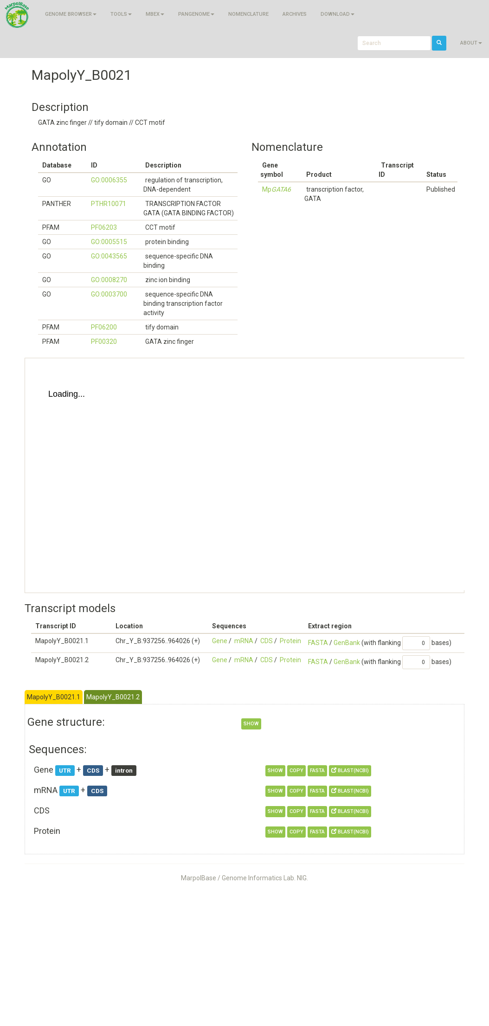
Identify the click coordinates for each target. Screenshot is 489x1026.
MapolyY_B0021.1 (53, 697)
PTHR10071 (108, 203)
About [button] (471, 43)
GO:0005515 (109, 241)
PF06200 (104, 327)
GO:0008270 (109, 280)
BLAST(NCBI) (350, 771)
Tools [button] (121, 14)
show (251, 724)
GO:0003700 (109, 294)
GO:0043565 (109, 256)
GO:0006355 (109, 180)
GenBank (347, 642)
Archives (295, 14)
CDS (266, 641)
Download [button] (337, 14)
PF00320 (104, 341)
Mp (276, 189)
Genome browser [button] (71, 14)
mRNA (243, 641)
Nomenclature (248, 14)
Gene (219, 641)
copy (296, 771)
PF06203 (104, 227)
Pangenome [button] (196, 14)
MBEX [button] (155, 14)
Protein (290, 641)
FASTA (318, 642)
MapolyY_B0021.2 (113, 697)
